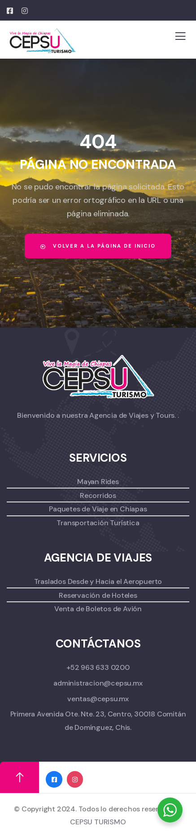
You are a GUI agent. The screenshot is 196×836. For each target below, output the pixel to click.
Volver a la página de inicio (98, 246)
